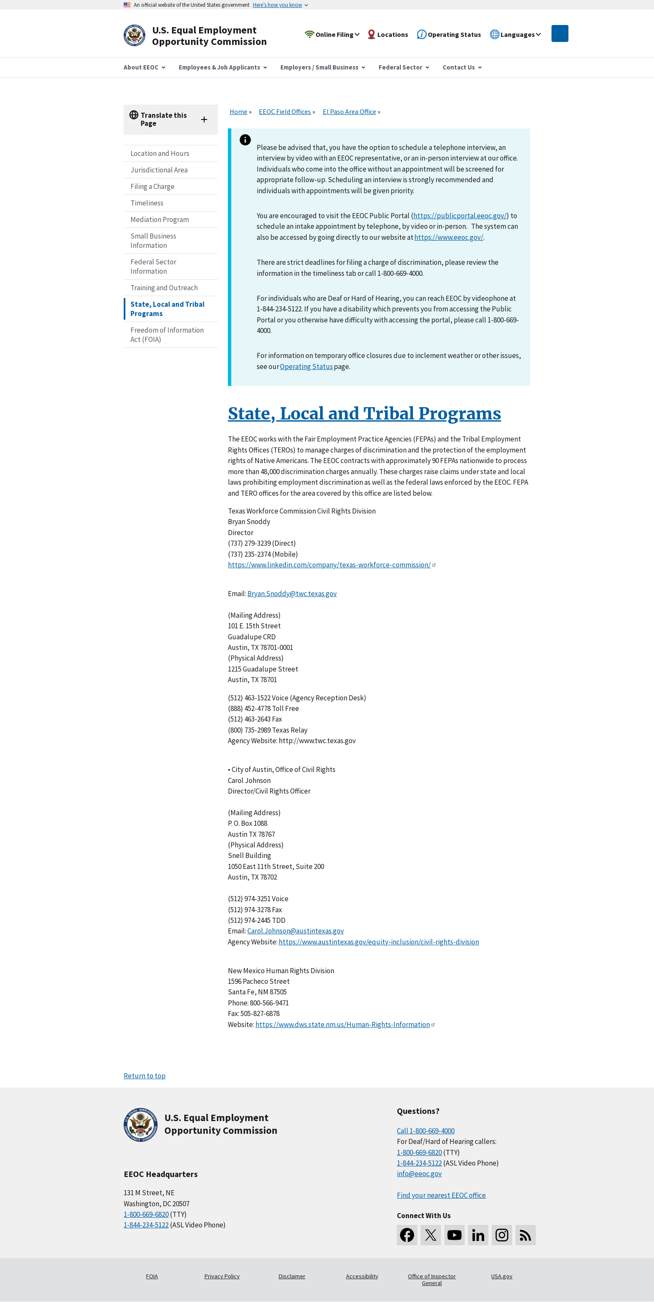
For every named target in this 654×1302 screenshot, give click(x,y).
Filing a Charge (152, 186)
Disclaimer (292, 1276)
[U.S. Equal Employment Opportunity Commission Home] (205, 36)
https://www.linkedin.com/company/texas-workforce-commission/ (332, 564)
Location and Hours (159, 153)
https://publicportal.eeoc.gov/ (460, 215)
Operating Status (306, 366)
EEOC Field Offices (285, 111)
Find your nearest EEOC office (441, 1195)
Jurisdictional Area (159, 170)
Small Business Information (153, 240)
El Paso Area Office (349, 111)
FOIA (152, 1276)
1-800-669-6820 (146, 1214)
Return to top (145, 1075)
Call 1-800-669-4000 (425, 1130)
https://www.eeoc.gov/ (448, 237)
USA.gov (502, 1276)
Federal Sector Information (153, 266)
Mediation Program (159, 219)
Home (238, 111)
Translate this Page (164, 119)
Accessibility (362, 1276)
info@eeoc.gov (419, 1173)
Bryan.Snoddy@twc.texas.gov (292, 593)
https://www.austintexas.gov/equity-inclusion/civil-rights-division (379, 942)
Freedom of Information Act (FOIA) (167, 334)
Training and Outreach (164, 287)
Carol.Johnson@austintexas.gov (295, 931)
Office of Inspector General (432, 1279)
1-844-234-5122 (146, 1225)
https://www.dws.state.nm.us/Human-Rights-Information (345, 1024)
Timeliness (147, 203)
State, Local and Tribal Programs (167, 309)
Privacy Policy (222, 1276)
